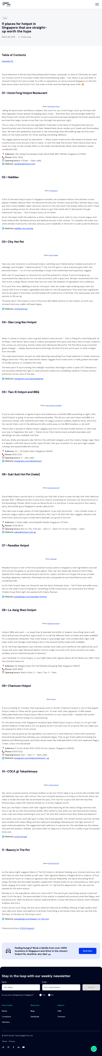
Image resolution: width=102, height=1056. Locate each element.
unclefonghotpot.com (24, 163)
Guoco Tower (53, 255)
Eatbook (53, 559)
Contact (61, 1016)
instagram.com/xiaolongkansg (28, 378)
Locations (6, 1016)
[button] (97, 4)
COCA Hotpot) (27, 928)
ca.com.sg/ (22, 836)
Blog (32, 1011)
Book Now (87, 951)
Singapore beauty (53, 623)
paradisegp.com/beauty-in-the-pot (31, 919)
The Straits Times (53, 106)
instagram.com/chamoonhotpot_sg (31, 758)
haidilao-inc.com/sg (23, 228)
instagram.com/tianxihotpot (28, 461)
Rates (4, 1011)
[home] (6, 4)
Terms (4, 1041)
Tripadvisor (53, 191)
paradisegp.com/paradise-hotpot (30, 596)
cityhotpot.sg (20, 308)
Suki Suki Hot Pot (53, 488)
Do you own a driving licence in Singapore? (18, 995)
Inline (53, 699)
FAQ (59, 1011)
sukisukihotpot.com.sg (25, 532)
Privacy (12, 1041)
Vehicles (6, 1022)
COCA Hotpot (53, 785)
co (15, 836)
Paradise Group (53, 863)
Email (44, 982)
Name (4, 982)
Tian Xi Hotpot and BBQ (53, 405)
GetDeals (35, 1016)
